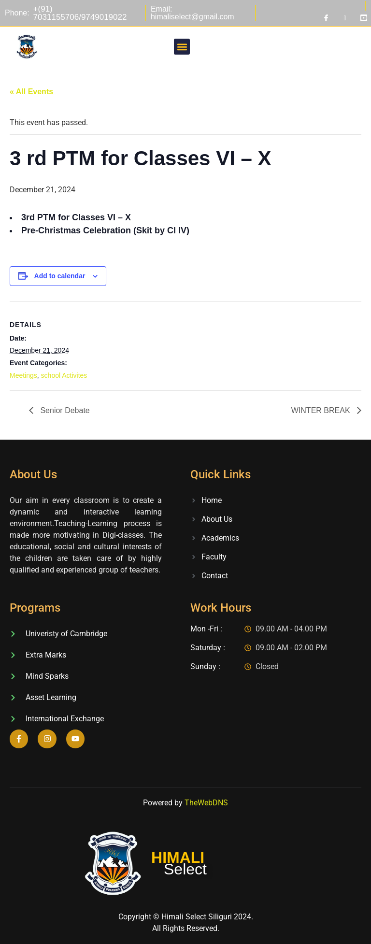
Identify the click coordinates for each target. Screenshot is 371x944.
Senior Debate (64, 410)
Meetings (23, 375)
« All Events (31, 91)
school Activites (64, 375)
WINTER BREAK (321, 410)
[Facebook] (326, 18)
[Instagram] (345, 18)
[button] (182, 47)
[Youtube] (364, 18)
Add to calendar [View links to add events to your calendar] (60, 276)
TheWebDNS (206, 802)
